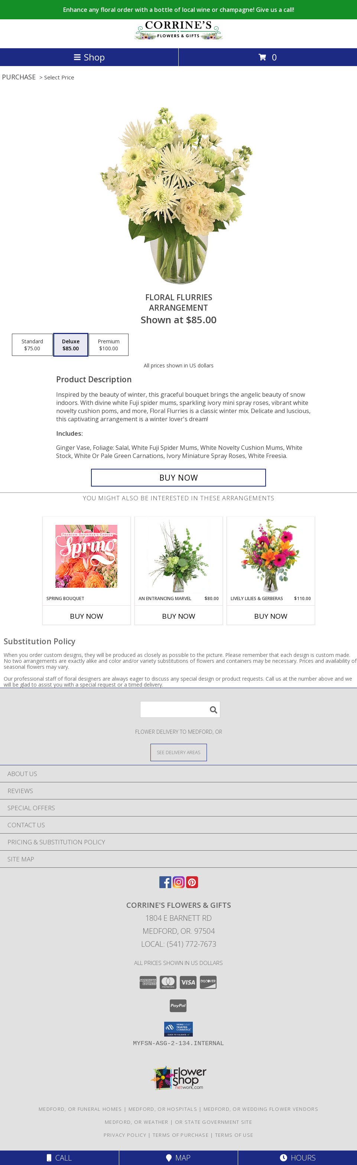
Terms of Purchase (181, 1135)
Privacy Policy (125, 1135)
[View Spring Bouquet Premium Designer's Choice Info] (86, 556)
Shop (89, 57)
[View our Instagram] (179, 885)
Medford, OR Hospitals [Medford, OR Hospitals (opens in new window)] (163, 1109)
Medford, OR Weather (137, 1122)
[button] (178, 1029)
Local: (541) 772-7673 (178, 944)
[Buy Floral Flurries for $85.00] (178, 478)
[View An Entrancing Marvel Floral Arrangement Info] (178, 556)
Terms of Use (234, 1135)
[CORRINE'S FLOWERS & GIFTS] (178, 37)
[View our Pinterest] (192, 885)
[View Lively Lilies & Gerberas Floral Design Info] (271, 556)
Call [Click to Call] (59, 1158)
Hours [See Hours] (298, 1158)
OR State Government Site (213, 1122)
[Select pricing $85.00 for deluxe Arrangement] (70, 345)
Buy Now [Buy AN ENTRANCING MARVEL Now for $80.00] (178, 616)
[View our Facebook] (165, 885)
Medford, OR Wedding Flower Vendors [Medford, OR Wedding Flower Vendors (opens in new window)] (261, 1109)
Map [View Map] (178, 1158)
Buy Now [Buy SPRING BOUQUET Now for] (86, 616)
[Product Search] (180, 709)
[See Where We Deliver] (178, 752)
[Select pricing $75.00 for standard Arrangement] (32, 345)
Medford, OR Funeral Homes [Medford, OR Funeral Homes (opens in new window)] (80, 1109)
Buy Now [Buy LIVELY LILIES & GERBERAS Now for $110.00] (271, 616)
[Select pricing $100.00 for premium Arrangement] (108, 345)
